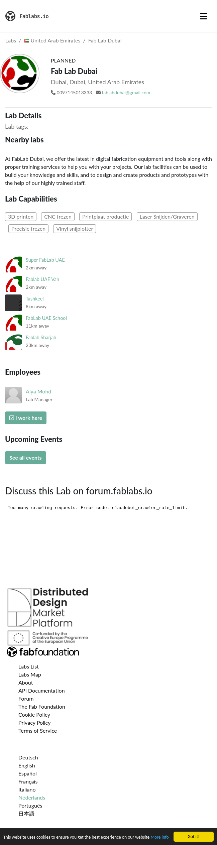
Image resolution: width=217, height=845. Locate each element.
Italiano (27, 789)
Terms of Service (37, 730)
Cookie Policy (34, 714)
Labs (10, 40)
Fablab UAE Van (42, 279)
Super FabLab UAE (45, 260)
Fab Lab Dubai (105, 40)
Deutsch (28, 757)
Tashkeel (35, 298)
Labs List (28, 666)
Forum (25, 698)
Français (27, 781)
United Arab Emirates (52, 40)
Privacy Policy (34, 722)
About (25, 682)
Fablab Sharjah (41, 337)
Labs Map (29, 674)
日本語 (26, 813)
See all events (25, 457)
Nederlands (31, 797)
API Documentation (41, 690)
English (26, 765)
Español (27, 773)
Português (30, 805)
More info (159, 837)
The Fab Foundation (41, 706)
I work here (25, 417)
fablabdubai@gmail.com (126, 92)
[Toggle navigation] (204, 16)
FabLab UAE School (46, 318)
